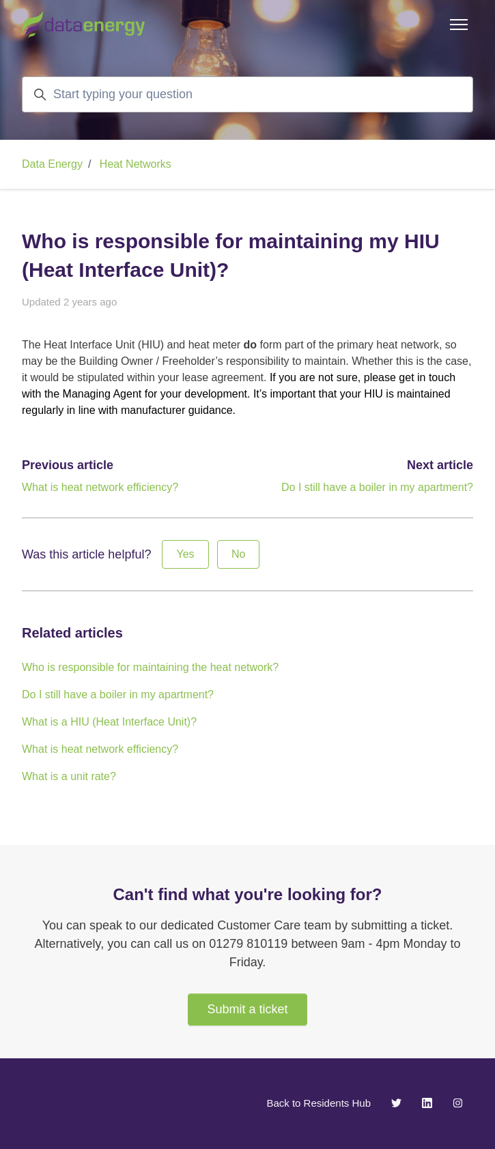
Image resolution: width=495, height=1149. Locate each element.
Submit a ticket (247, 1009)
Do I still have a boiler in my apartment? (377, 487)
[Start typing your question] (247, 94)
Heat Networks (135, 164)
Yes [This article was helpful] (185, 554)
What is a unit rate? (69, 776)
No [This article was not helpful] (238, 554)
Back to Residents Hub (318, 1103)
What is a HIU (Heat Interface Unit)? (109, 722)
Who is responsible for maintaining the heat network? (150, 667)
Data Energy (52, 164)
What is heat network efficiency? (100, 487)
